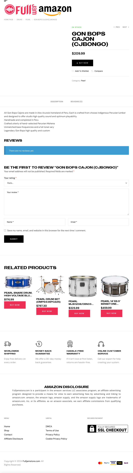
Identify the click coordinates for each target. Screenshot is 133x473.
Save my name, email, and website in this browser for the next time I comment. (46, 230)
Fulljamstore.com (31, 461)
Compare (99, 71)
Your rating (10, 178)
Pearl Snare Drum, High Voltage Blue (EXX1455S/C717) (18, 295)
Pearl (28, 19)
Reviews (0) (76, 101)
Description (57, 101)
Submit (14, 239)
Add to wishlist (82, 71)
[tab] (57, 101)
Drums (19, 19)
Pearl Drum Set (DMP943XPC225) (48, 300)
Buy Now (83, 63)
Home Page (8, 19)
